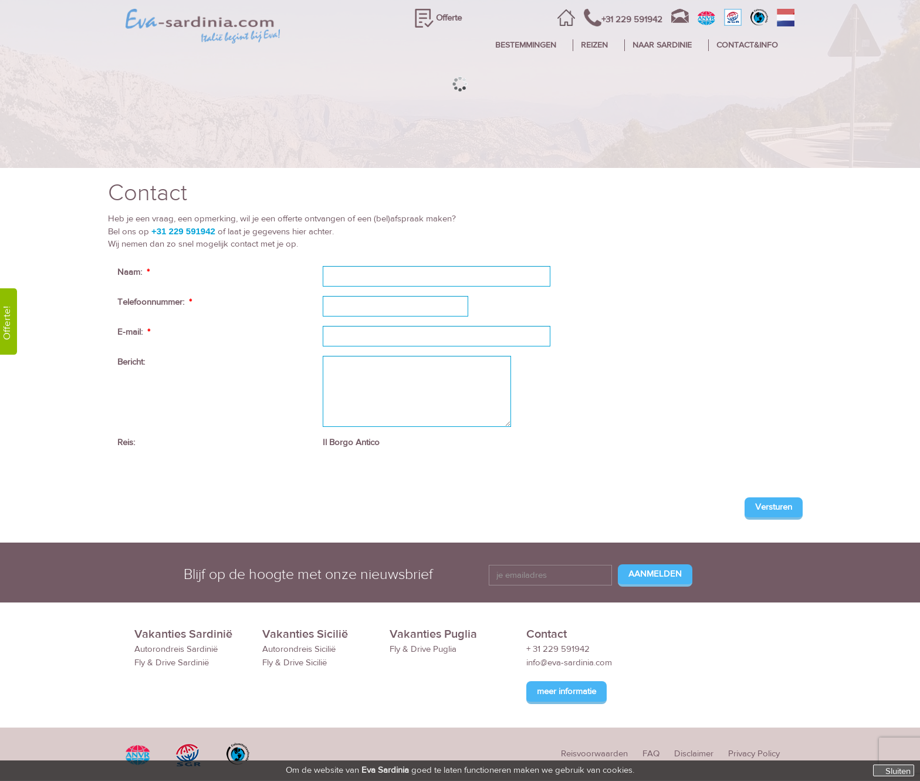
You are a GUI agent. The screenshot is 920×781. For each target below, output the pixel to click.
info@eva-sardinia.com (569, 662)
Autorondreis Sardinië (176, 649)
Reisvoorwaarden (594, 753)
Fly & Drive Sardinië (171, 662)
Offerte (449, 17)
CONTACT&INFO (747, 45)
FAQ (650, 753)
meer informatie (566, 691)
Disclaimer (693, 753)
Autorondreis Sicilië (299, 649)
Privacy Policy (754, 753)
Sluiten (898, 771)
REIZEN (594, 45)
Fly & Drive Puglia (423, 649)
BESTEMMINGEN (525, 45)
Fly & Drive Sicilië (294, 662)
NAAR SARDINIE (662, 45)
